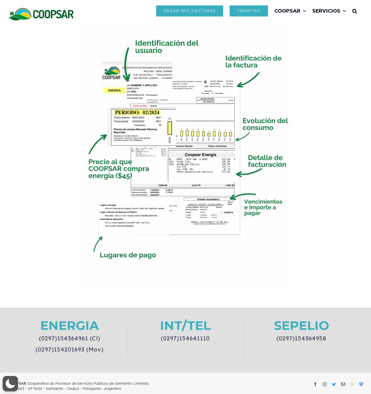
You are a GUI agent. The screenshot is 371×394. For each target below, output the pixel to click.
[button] (354, 11)
